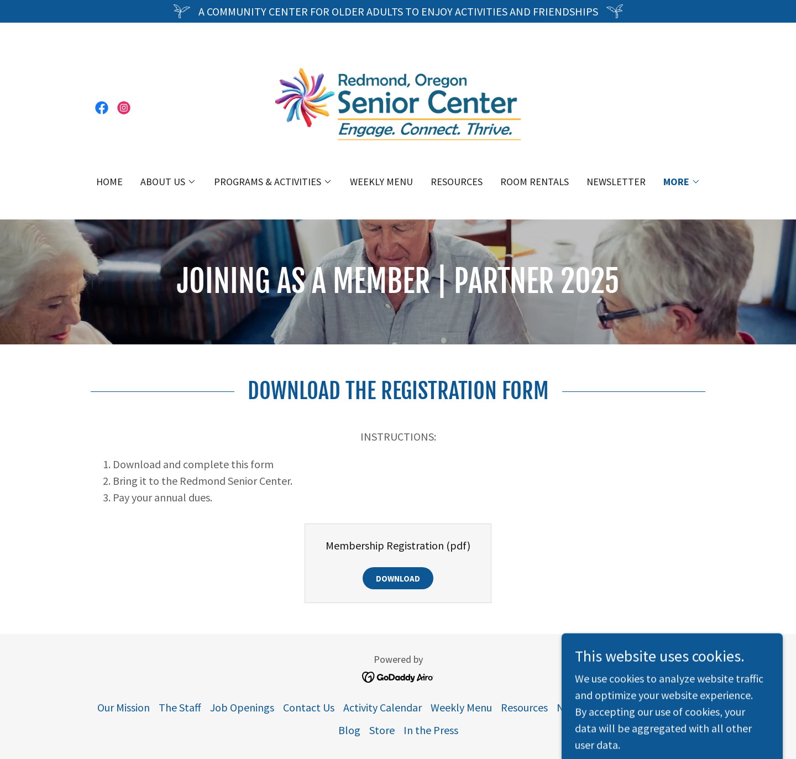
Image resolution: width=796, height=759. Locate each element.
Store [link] (382, 730)
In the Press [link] (431, 730)
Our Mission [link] (123, 707)
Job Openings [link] (242, 707)
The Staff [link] (180, 707)
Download (398, 578)
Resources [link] (457, 181)
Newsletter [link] (616, 181)
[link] (102, 108)
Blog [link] (349, 730)
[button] (168, 182)
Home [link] (109, 181)
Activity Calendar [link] (382, 707)
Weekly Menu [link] (381, 181)
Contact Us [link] (308, 707)
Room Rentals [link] (534, 181)
